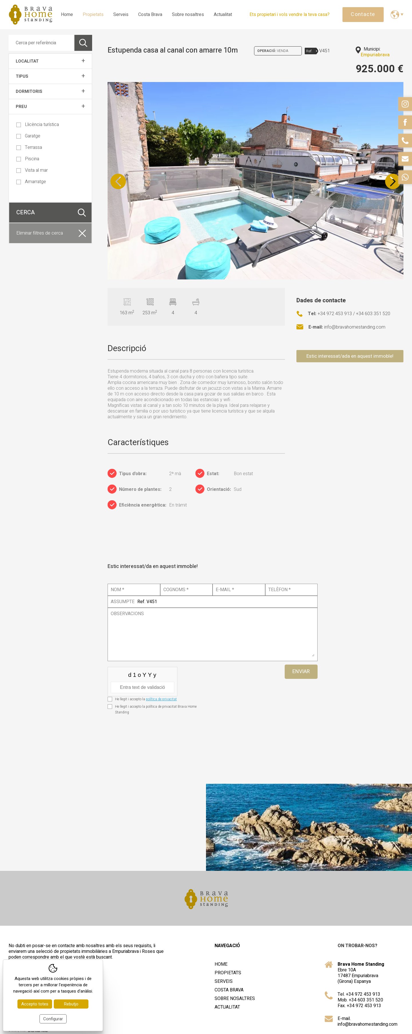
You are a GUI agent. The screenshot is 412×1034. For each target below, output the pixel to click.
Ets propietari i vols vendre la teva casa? (289, 14)
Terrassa (29, 147)
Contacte (363, 14)
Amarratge (31, 182)
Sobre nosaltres (188, 14)
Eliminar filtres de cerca (39, 233)
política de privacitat (161, 699)
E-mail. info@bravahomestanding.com (367, 1021)
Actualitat (223, 14)
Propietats (93, 14)
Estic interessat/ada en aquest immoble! (349, 356)
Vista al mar (32, 170)
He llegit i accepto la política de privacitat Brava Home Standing (156, 709)
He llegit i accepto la (146, 699)
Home (67, 14)
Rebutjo (71, 1004)
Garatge (28, 136)
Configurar (53, 1019)
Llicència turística (37, 124)
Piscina (27, 159)
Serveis (120, 14)
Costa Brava (150, 14)
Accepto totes (34, 1004)
